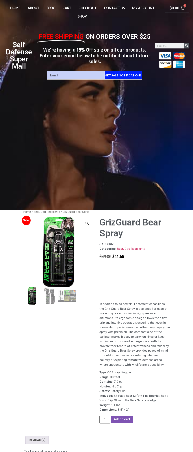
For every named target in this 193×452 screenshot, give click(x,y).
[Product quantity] (104, 419)
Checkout (88, 8)
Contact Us (114, 8)
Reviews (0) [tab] (37, 440)
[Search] (186, 45)
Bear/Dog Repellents (47, 212)
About (33, 8)
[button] (87, 223)
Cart (67, 8)
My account (143, 8)
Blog (51, 8)
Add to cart (122, 419)
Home (15, 8)
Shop (82, 16)
